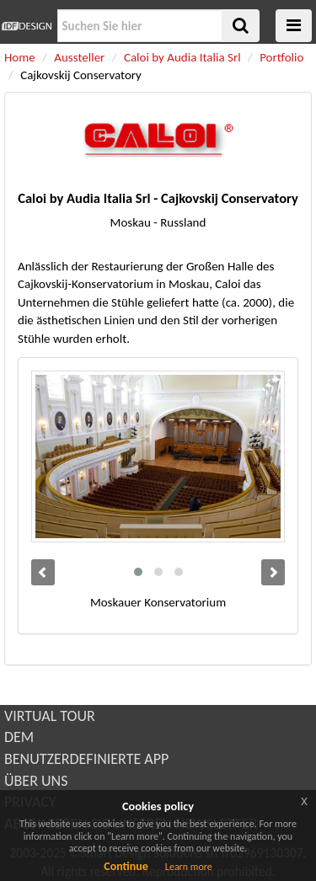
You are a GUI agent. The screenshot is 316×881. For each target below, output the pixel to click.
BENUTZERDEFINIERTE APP (86, 759)
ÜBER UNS (35, 781)
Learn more (188, 867)
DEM (19, 737)
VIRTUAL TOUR (49, 716)
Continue (126, 866)
